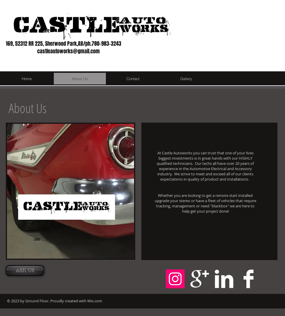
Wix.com (94, 300)
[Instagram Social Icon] (175, 278)
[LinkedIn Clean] (224, 278)
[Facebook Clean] (248, 278)
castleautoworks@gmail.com (68, 51)
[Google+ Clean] (199, 278)
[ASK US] (25, 270)
